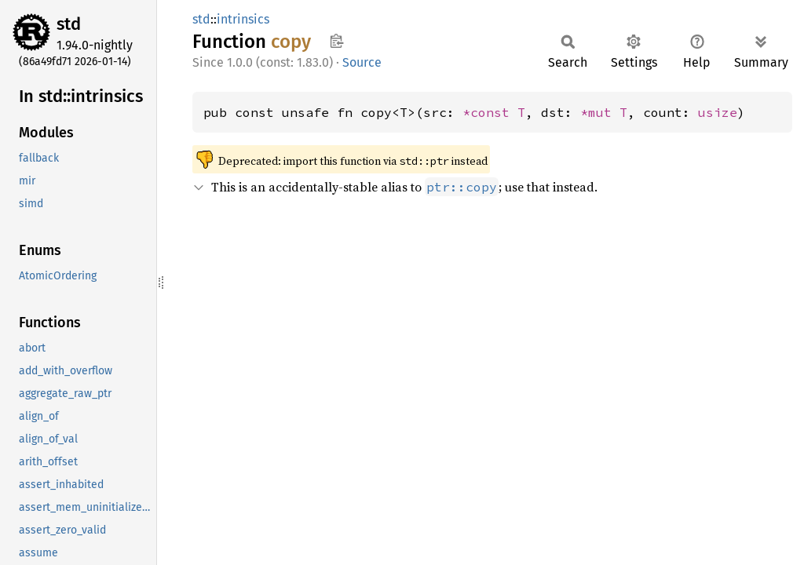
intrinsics (243, 19)
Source (362, 62)
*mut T (603, 112)
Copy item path (336, 40)
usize (717, 112)
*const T (493, 112)
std (69, 24)
